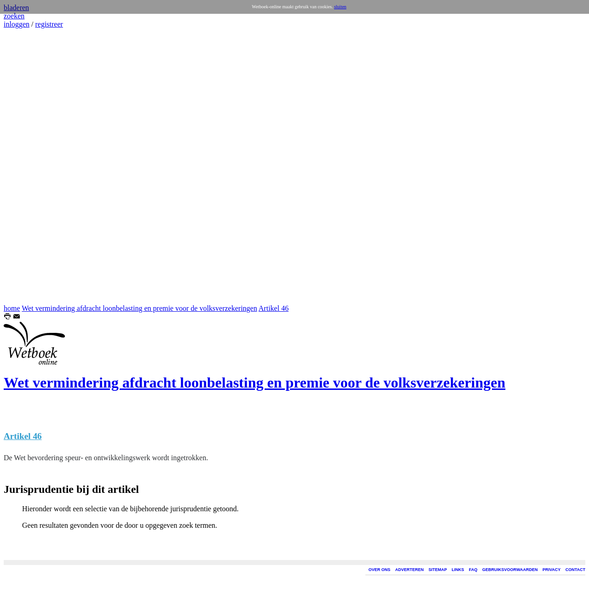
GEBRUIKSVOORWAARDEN (509, 569)
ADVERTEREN (409, 569)
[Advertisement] (31, 166)
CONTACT (575, 569)
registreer (49, 24)
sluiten (340, 6)
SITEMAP (437, 569)
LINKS (458, 569)
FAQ (473, 569)
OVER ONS (380, 569)
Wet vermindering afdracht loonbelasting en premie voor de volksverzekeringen (139, 308)
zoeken (14, 16)
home (12, 308)
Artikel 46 (274, 308)
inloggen (16, 24)
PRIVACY (551, 569)
